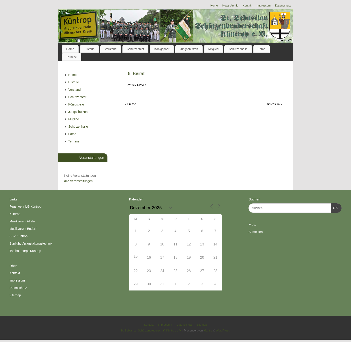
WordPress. (223, 330)
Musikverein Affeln (22, 221)
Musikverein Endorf (22, 228)
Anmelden (255, 232)
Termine (71, 57)
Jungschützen (189, 49)
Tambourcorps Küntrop (25, 251)
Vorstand (111, 49)
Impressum (264, 5)
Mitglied (213, 49)
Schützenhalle (238, 49)
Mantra (208, 330)
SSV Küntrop (18, 236)
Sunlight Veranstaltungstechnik (30, 243)
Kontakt (247, 5)
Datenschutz (283, 5)
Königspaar (161, 49)
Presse (130, 104)
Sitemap (15, 295)
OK (334, 207)
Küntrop (14, 214)
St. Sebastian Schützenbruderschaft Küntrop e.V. (151, 330)
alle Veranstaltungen (78, 181)
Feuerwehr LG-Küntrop (25, 206)
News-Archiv (230, 5)
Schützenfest (135, 49)
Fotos (261, 49)
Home (214, 5)
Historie (89, 49)
